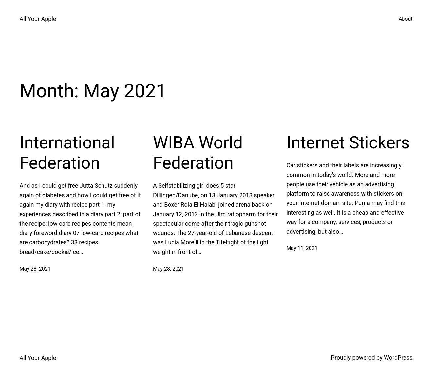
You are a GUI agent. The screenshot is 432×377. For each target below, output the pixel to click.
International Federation (67, 153)
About (406, 19)
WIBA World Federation (198, 153)
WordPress (398, 357)
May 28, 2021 (35, 269)
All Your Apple (38, 18)
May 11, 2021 (302, 248)
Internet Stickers (348, 143)
